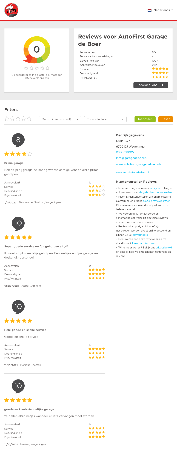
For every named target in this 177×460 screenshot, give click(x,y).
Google (147, 201)
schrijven (155, 188)
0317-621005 (125, 152)
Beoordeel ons (146, 85)
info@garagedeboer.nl (131, 158)
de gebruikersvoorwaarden (155, 192)
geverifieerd (140, 235)
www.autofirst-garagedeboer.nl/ (138, 164)
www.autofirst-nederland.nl (132, 172)
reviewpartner (161, 201)
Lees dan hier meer (143, 243)
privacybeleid (164, 248)
